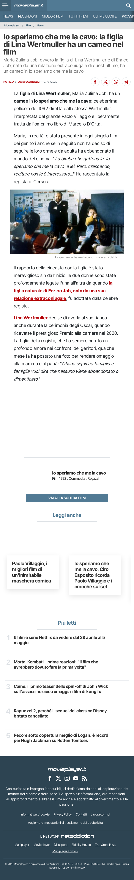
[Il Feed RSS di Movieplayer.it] (84, 778)
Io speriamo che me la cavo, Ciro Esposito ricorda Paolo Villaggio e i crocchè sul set (93, 574)
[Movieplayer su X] (58, 778)
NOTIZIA (8, 81)
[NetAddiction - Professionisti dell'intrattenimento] (77, 836)
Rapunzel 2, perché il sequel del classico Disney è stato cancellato (55, 713)
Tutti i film (78, 16)
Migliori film (52, 16)
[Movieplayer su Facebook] (50, 778)
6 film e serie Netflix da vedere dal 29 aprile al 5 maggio (60, 640)
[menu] (5, 5)
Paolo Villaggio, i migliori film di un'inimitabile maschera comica (31, 572)
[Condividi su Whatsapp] (116, 81)
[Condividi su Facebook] (95, 81)
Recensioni (27, 16)
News (8, 16)
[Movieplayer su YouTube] (75, 778)
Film (28, 25)
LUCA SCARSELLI (28, 81)
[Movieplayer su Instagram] (67, 778)
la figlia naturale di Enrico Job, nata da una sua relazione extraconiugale (63, 290)
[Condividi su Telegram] (126, 81)
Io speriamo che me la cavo (79, 473)
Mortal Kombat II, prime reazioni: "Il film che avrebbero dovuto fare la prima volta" (59, 665)
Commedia (77, 478)
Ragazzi (93, 478)
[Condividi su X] (105, 81)
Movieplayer (12, 25)
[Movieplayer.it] (29, 5)
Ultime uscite (105, 16)
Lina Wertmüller (31, 317)
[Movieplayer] (67, 769)
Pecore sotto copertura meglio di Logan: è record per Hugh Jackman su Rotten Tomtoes (60, 738)
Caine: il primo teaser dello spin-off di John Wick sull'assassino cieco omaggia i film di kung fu (58, 692)
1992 (62, 478)
